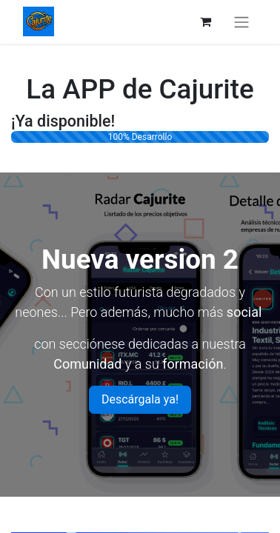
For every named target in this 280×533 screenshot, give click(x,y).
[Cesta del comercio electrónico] (205, 21)
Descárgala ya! (140, 399)
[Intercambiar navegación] (241, 22)
